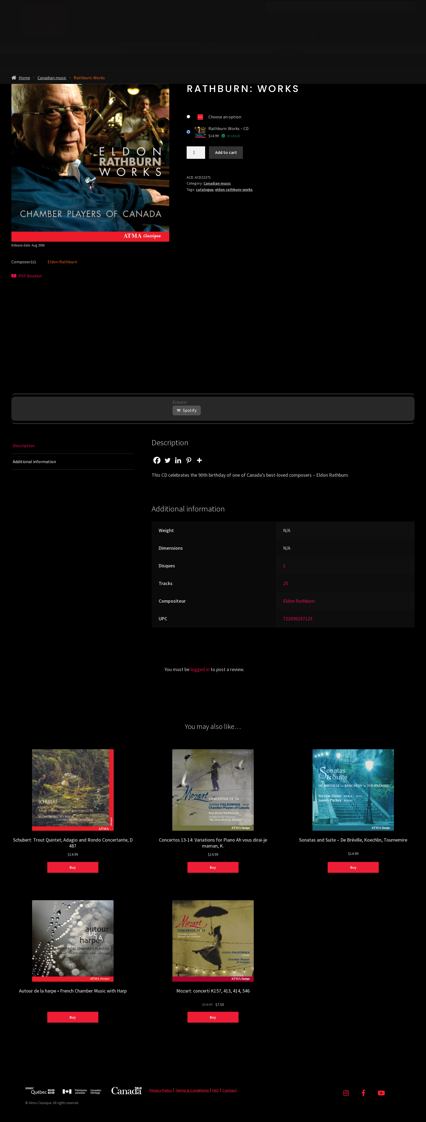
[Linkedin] (178, 460)
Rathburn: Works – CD (228, 128)
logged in (199, 669)
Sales (267, 34)
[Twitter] (167, 460)
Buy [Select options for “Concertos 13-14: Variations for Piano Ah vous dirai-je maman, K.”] (213, 867)
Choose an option (224, 116)
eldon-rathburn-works (234, 189)
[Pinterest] (188, 460)
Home (24, 77)
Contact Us (377, 19)
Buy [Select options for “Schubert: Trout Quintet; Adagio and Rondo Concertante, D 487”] (73, 867)
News (341, 19)
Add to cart (226, 152)
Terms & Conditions (192, 1090)
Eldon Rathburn (62, 261)
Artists (292, 34)
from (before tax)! (213, 61)
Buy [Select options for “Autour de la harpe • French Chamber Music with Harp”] (73, 1017)
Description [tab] (24, 445)
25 (285, 583)
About (310, 19)
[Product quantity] (196, 152)
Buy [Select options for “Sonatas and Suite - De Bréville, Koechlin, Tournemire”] (353, 867)
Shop (238, 34)
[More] (199, 460)
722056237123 (297, 618)
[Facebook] (157, 460)
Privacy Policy (161, 1090)
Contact (229, 1090)
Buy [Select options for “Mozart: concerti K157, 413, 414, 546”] (213, 1017)
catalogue (204, 189)
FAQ (215, 1090)
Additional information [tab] (34, 461)
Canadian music (51, 77)
